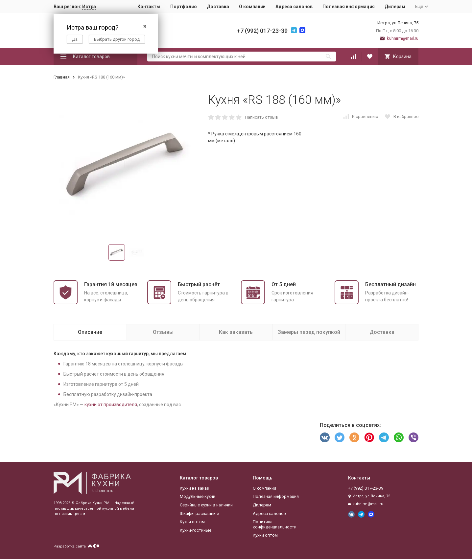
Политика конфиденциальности (274, 524)
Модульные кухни (197, 496)
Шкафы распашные (199, 513)
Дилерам (395, 6)
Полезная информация (348, 6)
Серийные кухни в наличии (206, 504)
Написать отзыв (261, 117)
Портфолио (183, 6)
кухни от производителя (110, 404)
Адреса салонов (294, 6)
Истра (89, 6)
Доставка (218, 6)
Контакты (148, 6)
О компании (252, 6)
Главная (62, 77)
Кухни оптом (192, 521)
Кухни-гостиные (195, 530)
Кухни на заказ (194, 488)
